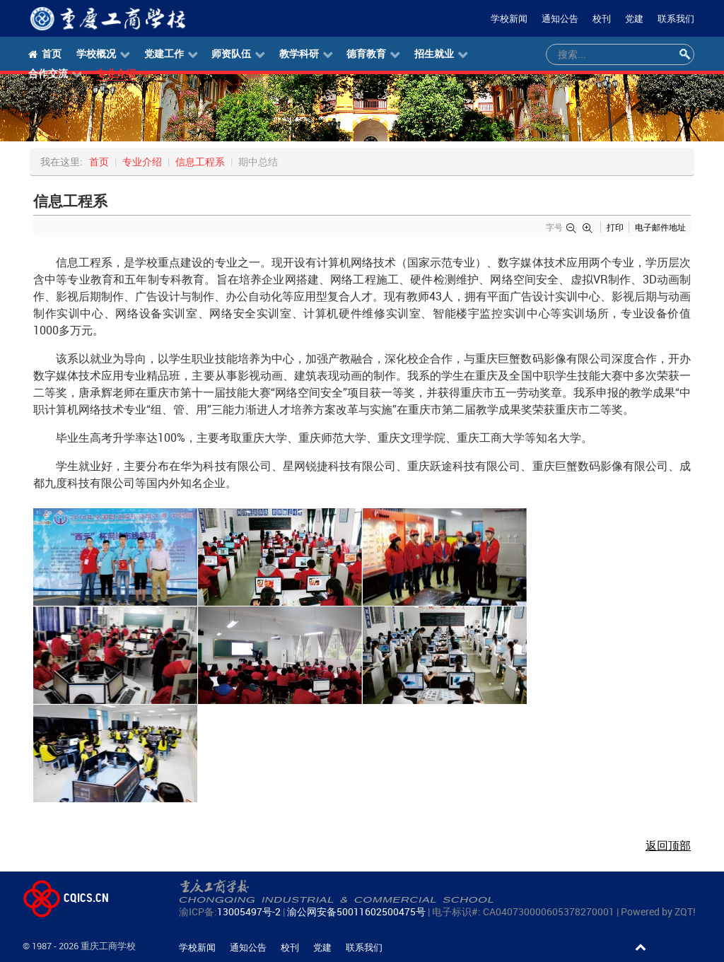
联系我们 (676, 19)
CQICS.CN (66, 897)
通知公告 (560, 19)
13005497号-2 (249, 911)
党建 (634, 19)
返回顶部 (668, 845)
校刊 (601, 19)
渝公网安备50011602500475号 (356, 911)
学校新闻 (509, 19)
